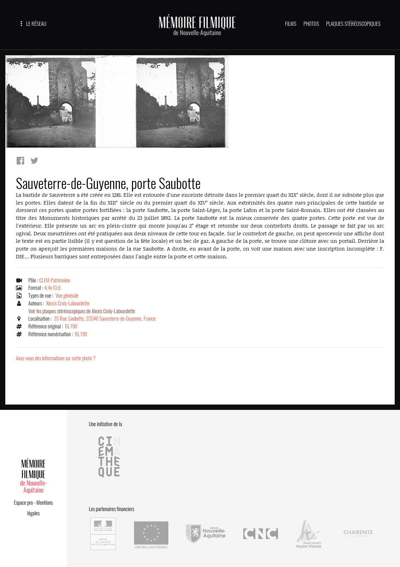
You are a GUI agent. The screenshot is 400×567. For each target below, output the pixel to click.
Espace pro (23, 502)
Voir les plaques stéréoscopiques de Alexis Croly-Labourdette (81, 311)
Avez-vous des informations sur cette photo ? (55, 358)
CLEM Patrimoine (54, 280)
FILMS (290, 23)
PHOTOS (311, 23)
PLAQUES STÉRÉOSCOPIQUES (353, 23)
